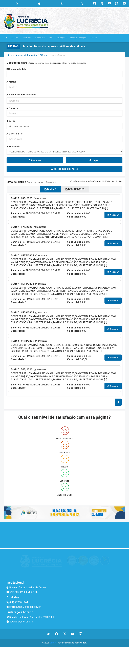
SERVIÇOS (94, 38)
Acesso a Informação (26, 55)
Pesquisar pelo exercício (21, 94)
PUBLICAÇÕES (61, 38)
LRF (51, 38)
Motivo (11, 82)
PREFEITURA (27, 38)
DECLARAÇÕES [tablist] (75, 189)
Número (12, 108)
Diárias (43, 55)
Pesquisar (35, 160)
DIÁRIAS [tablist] (50, 189)
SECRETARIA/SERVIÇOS (78, 38)
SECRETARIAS (40, 38)
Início (9, 55)
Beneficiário (15, 133)
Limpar (94, 160)
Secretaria (13, 146)
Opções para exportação (64, 169)
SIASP (53, 642)
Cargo (11, 121)
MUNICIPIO (15, 38)
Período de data (16, 69)
